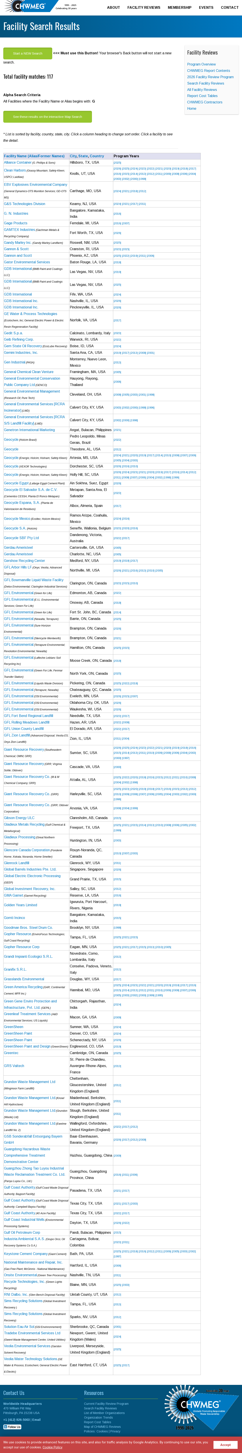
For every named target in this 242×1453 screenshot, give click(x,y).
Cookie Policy (52, 1447)
